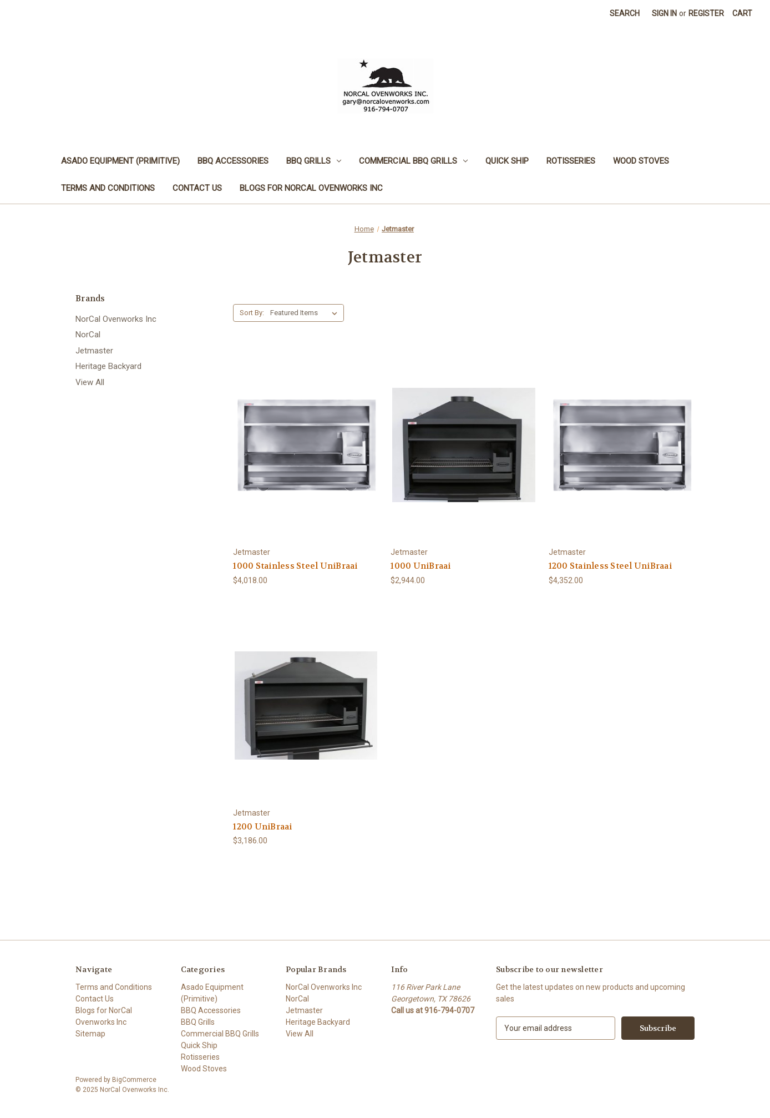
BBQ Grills (313, 161)
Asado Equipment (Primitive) (120, 161)
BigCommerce (134, 1080)
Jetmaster (94, 351)
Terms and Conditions (108, 188)
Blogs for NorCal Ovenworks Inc (311, 188)
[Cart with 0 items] (742, 13)
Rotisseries (570, 161)
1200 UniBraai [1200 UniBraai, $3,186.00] (262, 826)
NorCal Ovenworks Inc (115, 319)
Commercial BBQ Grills (413, 161)
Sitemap (90, 1033)
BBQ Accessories (233, 161)
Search (625, 13)
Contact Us (197, 188)
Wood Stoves (641, 161)
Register (706, 13)
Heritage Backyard (108, 366)
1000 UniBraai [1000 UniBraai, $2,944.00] (420, 565)
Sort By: (252, 312)
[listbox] (306, 313)
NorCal (87, 335)
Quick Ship (507, 161)
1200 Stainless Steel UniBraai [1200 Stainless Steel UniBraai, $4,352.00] (610, 565)
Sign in (664, 13)
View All (89, 382)
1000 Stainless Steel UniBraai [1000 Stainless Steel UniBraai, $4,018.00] (295, 565)
